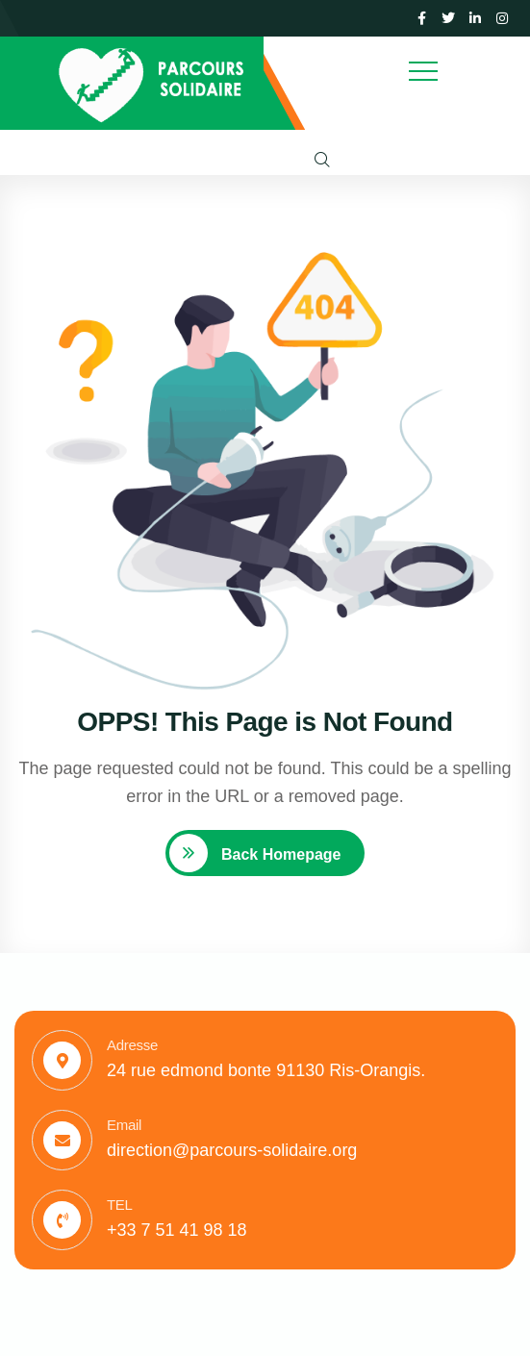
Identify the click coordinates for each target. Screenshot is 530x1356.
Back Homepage (279, 854)
